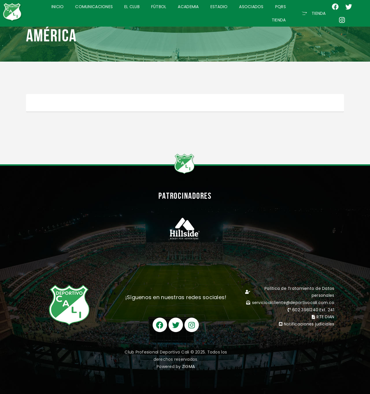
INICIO (57, 7)
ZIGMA (188, 366)
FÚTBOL (158, 7)
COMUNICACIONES (94, 7)
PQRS (280, 7)
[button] (314, 13)
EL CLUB (132, 7)
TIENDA (279, 20)
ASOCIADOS (251, 7)
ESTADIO (219, 7)
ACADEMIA (188, 7)
